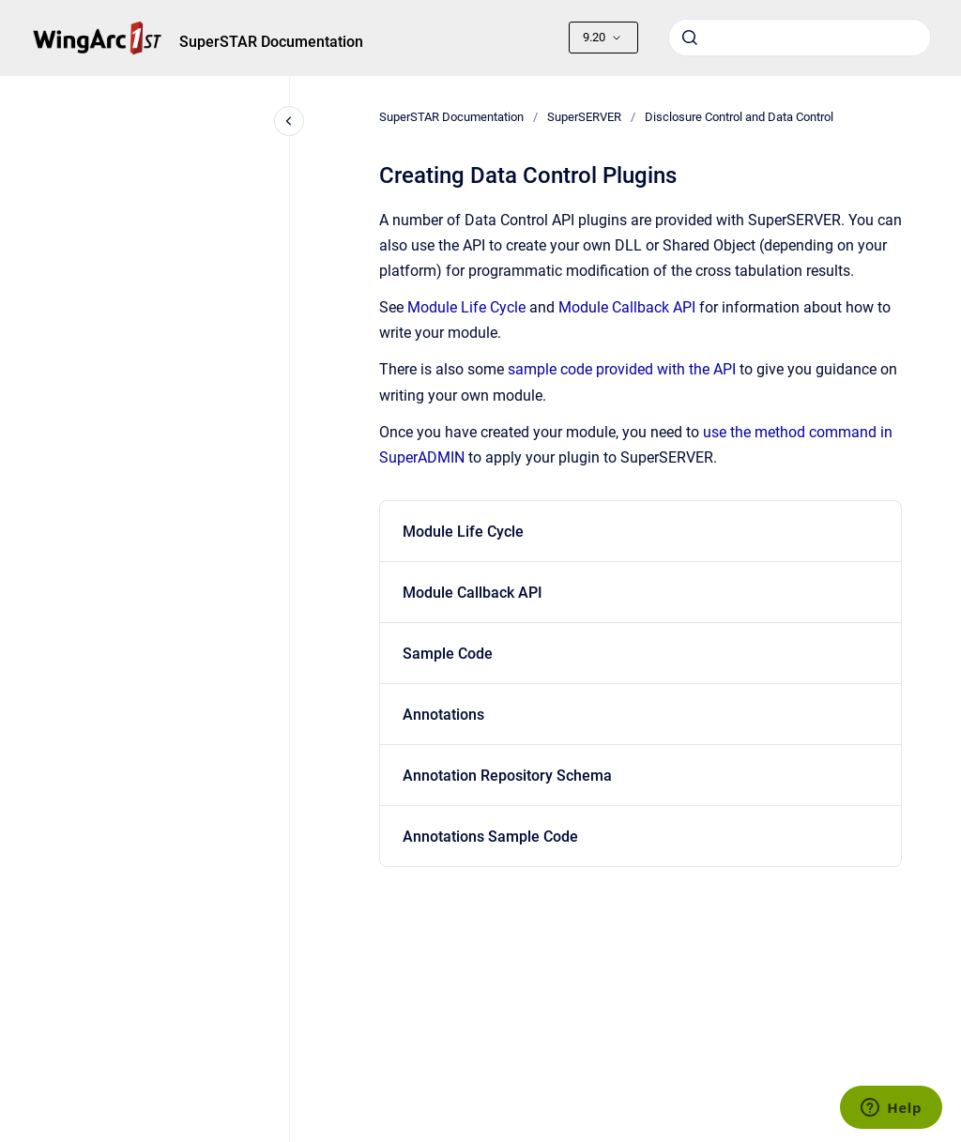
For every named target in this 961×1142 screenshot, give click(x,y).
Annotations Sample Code (490, 836)
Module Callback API (626, 307)
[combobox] (799, 37)
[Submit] (690, 38)
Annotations (443, 714)
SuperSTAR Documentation (271, 42)
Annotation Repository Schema (507, 775)
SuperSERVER (584, 117)
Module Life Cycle (466, 307)
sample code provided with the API (622, 369)
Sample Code (448, 653)
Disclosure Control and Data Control (739, 117)
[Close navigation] (289, 121)
